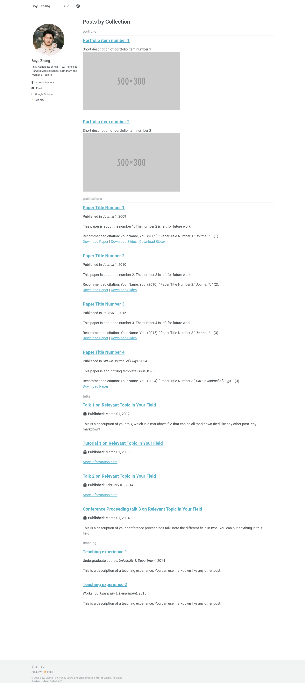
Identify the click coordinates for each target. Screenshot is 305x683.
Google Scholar (42, 94)
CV (66, 6)
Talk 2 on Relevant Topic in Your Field (119, 473)
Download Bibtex (152, 241)
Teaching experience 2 (105, 581)
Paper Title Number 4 (104, 350)
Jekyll (70, 674)
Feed (48, 668)
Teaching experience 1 (105, 548)
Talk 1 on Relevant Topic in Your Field (119, 403)
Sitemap (38, 662)
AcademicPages (84, 674)
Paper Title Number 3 (104, 303)
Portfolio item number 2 (106, 121)
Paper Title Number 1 (104, 207)
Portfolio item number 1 (106, 40)
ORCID (38, 100)
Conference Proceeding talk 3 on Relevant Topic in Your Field (142, 506)
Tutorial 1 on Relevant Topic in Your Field (123, 441)
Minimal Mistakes (113, 674)
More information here (100, 460)
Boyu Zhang (41, 6)
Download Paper (95, 241)
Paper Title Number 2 (104, 255)
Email (37, 88)
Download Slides (124, 241)
